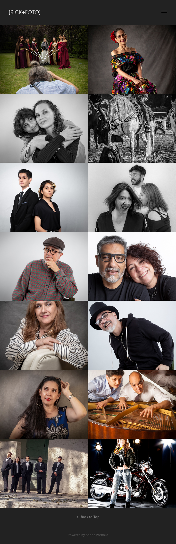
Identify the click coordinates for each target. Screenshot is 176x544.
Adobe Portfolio (97, 535)
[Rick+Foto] (25, 12)
